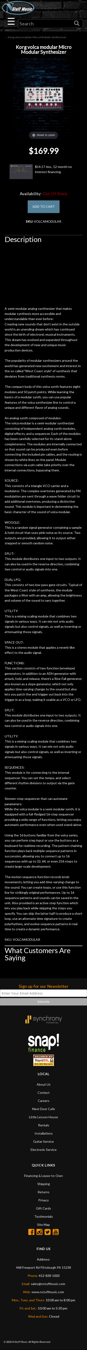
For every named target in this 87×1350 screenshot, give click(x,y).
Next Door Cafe (43, 1109)
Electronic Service (44, 1150)
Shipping (43, 1184)
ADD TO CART (43, 206)
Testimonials (43, 1216)
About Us (44, 1084)
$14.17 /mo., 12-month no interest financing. (41, 171)
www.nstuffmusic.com (48, 1292)
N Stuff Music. (20, 1341)
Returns (43, 1192)
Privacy (43, 1200)
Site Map (43, 1225)
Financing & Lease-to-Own (43, 1176)
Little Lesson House (43, 1117)
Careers (43, 1101)
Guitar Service (43, 1141)
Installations (44, 1133)
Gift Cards (43, 1208)
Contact (44, 1092)
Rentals (43, 1125)
